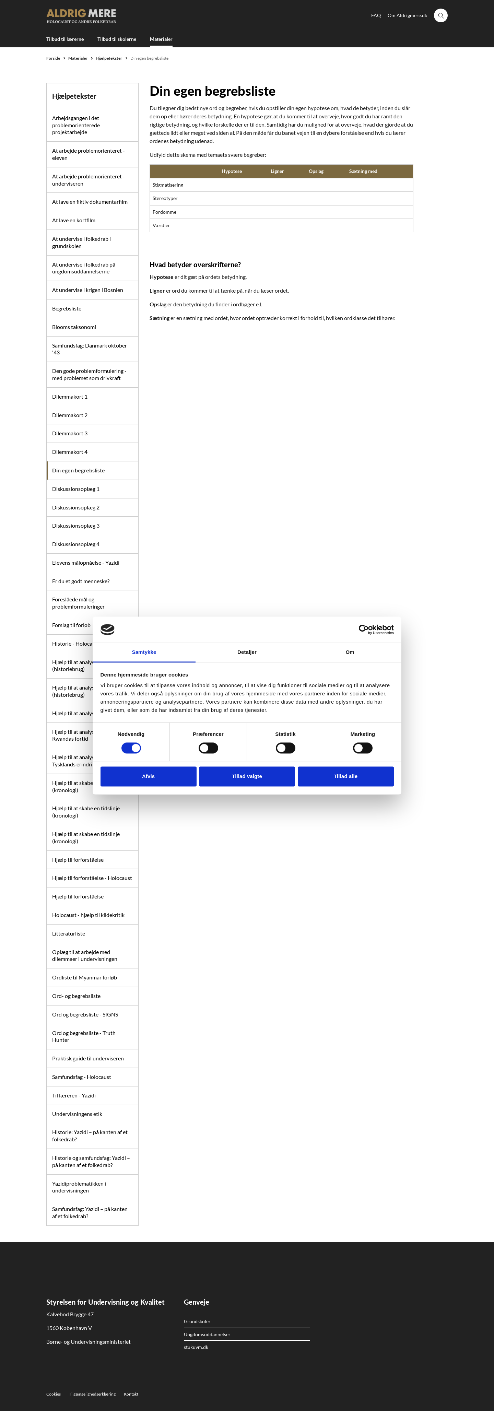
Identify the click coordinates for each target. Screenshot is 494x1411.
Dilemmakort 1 (69, 396)
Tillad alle (345, 776)
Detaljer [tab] (247, 652)
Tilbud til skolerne (116, 39)
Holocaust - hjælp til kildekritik (88, 915)
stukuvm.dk (196, 1347)
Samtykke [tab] (144, 652)
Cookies (53, 1394)
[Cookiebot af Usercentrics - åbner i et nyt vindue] (364, 629)
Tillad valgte (247, 776)
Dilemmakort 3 (69, 433)
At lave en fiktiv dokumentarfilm (90, 201)
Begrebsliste (66, 308)
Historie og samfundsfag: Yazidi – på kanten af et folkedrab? (91, 1161)
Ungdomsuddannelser (207, 1334)
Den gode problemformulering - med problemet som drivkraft (89, 374)
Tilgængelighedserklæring (92, 1394)
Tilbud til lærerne (65, 39)
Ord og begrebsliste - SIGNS (85, 1014)
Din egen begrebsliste (78, 470)
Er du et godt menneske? (80, 581)
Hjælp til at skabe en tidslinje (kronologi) (86, 812)
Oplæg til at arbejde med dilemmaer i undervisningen (84, 955)
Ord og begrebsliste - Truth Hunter (84, 1036)
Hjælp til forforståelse (78, 859)
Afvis (148, 776)
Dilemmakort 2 (69, 415)
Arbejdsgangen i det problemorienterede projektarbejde (76, 125)
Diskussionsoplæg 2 (75, 507)
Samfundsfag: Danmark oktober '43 (89, 349)
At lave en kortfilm (73, 220)
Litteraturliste (68, 933)
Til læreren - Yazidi (74, 1095)
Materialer (161, 39)
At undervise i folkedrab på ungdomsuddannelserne (83, 268)
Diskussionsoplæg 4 (75, 544)
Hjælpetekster (74, 96)
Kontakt (131, 1394)
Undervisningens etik (77, 1113)
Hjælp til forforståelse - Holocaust (92, 877)
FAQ (376, 15)
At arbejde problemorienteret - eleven (88, 154)
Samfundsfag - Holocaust (81, 1076)
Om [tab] (349, 652)
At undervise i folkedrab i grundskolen (81, 242)
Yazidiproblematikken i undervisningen (79, 1187)
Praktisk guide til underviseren (88, 1058)
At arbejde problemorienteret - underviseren (88, 180)
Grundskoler (197, 1321)
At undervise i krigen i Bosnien (87, 289)
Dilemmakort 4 (69, 451)
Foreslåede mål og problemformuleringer (78, 603)
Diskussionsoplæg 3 (75, 525)
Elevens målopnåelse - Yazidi (85, 562)
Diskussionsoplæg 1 (75, 488)
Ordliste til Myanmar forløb (84, 977)
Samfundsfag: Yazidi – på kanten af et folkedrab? (90, 1212)
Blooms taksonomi (74, 327)
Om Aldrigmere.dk (407, 15)
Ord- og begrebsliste (76, 995)
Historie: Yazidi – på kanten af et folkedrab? (90, 1135)
